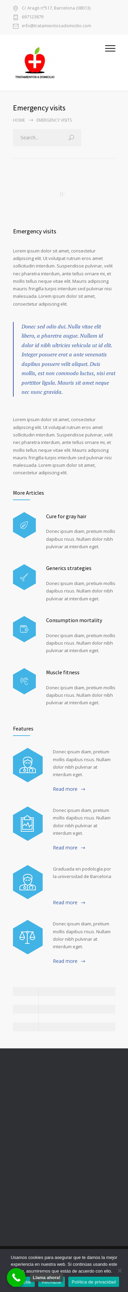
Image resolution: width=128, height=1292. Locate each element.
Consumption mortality (74, 620)
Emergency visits (34, 231)
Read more (65, 789)
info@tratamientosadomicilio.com (56, 26)
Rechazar (51, 1282)
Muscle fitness (63, 672)
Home (19, 120)
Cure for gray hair (66, 516)
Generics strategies (68, 568)
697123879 (32, 17)
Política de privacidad (94, 1282)
